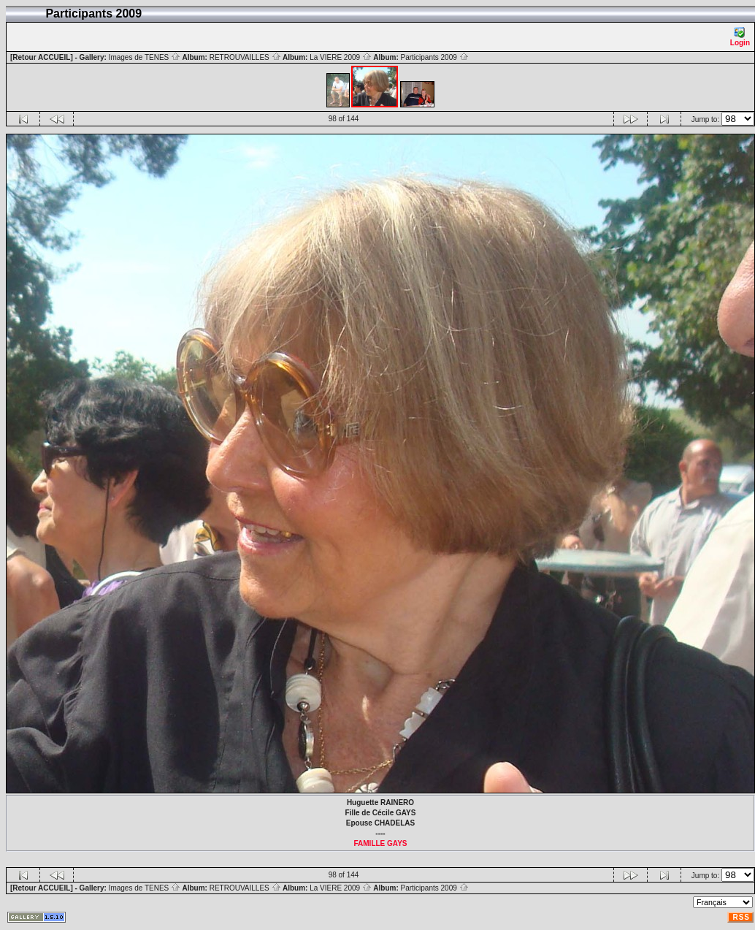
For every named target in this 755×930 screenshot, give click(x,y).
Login (740, 37)
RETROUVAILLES (245, 57)
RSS (741, 917)
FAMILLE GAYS (380, 843)
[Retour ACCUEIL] (41, 57)
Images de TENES (144, 57)
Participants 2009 (435, 57)
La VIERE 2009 (341, 57)
